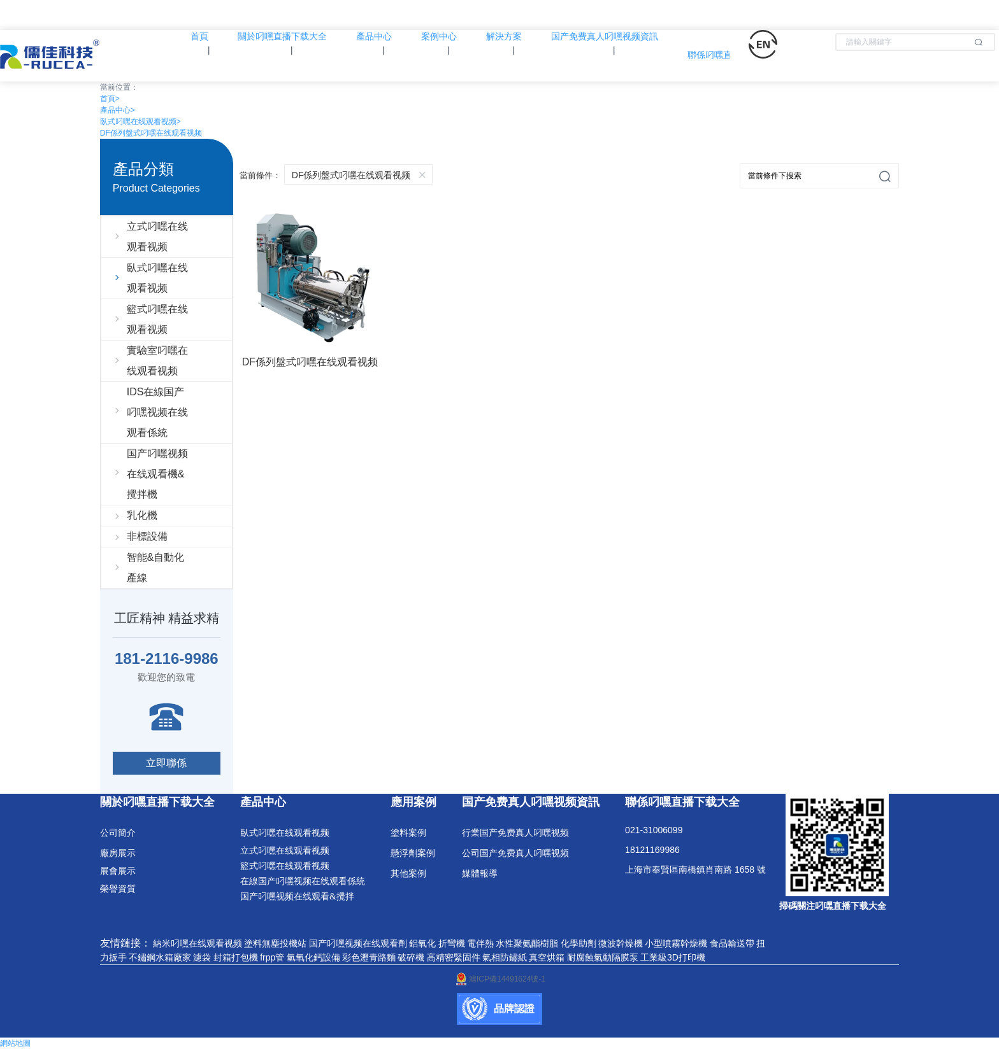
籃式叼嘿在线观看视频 (157, 319)
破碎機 (411, 957)
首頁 (110, 98)
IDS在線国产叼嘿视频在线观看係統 (157, 412)
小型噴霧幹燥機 (676, 943)
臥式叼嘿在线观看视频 (140, 121)
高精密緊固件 (453, 957)
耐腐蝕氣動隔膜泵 (602, 957)
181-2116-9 (154, 658)
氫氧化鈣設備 (313, 957)
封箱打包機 (235, 957)
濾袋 (202, 957)
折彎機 (451, 943)
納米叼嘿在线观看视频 (197, 943)
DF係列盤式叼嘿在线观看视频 (151, 133)
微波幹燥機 (620, 943)
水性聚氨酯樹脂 (527, 943)
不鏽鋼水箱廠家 (160, 957)
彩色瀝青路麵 (369, 957)
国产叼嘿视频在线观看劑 (358, 943)
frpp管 (272, 957)
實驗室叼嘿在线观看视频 (157, 360)
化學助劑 (578, 943)
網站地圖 (15, 1043)
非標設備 (147, 536)
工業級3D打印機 (672, 957)
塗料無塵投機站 (275, 943)
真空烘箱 (546, 957)
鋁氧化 (422, 943)
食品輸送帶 (732, 943)
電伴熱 (480, 943)
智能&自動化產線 (156, 567)
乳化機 (142, 515)
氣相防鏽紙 (504, 957)
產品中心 (117, 110)
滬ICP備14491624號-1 (499, 979)
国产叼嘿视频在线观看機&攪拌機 (157, 474)
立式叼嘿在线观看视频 (157, 236)
